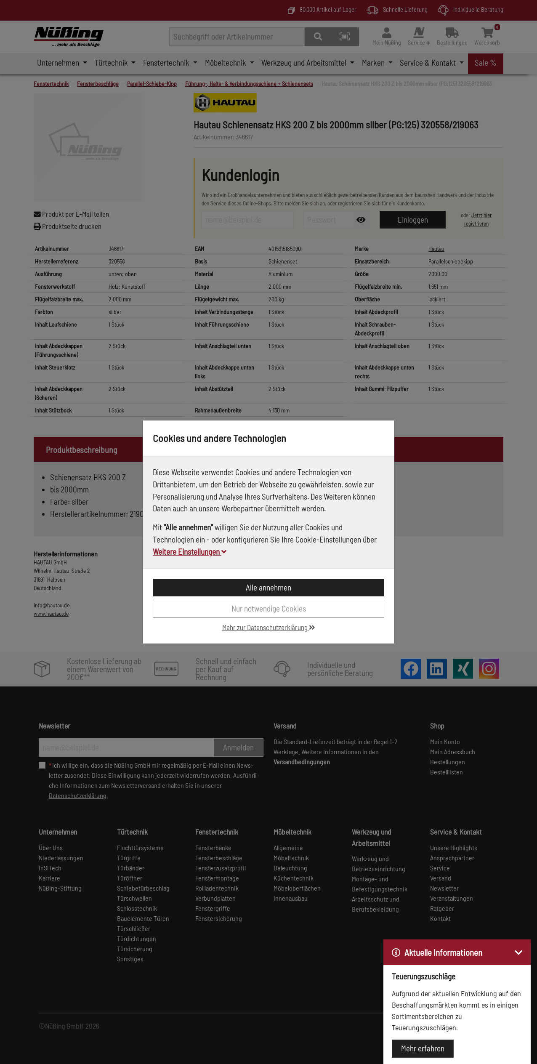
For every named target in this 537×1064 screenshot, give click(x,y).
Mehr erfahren (422, 1048)
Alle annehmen (268, 587)
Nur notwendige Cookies (268, 608)
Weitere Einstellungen (189, 551)
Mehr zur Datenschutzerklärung (268, 627)
